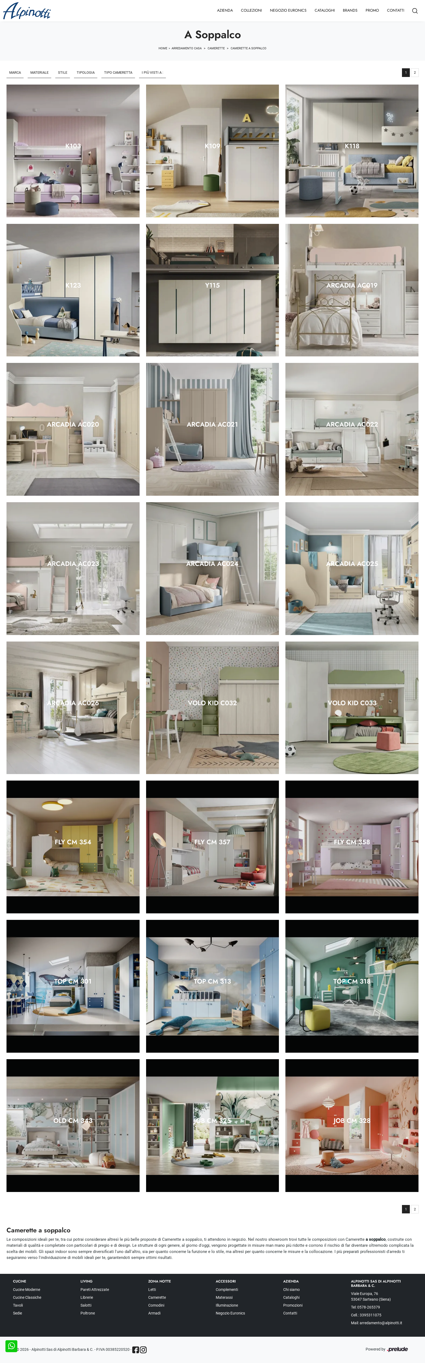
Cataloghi (325, 10)
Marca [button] (15, 72)
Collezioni (251, 10)
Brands (350, 10)
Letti (152, 1289)
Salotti (86, 1305)
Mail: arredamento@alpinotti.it (376, 1323)
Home (163, 48)
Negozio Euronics (288, 10)
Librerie (87, 1297)
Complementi (227, 1289)
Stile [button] (62, 72)
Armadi (154, 1313)
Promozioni (292, 1305)
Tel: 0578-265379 (365, 1307)
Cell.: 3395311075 (366, 1315)
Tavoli (18, 1305)
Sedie (17, 1313)
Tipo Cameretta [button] (118, 72)
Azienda (225, 10)
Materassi (224, 1297)
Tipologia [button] (86, 72)
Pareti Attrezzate (95, 1289)
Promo (372, 10)
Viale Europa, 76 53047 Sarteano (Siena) (371, 1296)
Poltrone (88, 1313)
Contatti (395, 10)
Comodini (156, 1305)
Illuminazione (227, 1305)
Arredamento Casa (187, 48)
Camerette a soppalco (248, 48)
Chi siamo (291, 1289)
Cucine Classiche (27, 1297)
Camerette (216, 48)
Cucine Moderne (26, 1289)
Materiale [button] (39, 72)
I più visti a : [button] (152, 72)
